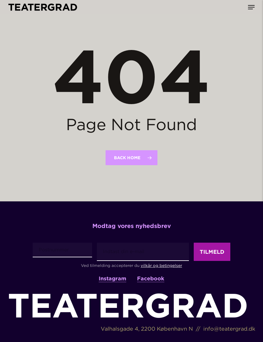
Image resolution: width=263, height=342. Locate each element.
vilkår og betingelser (161, 264)
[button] (251, 7)
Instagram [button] (112, 278)
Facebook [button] (150, 278)
